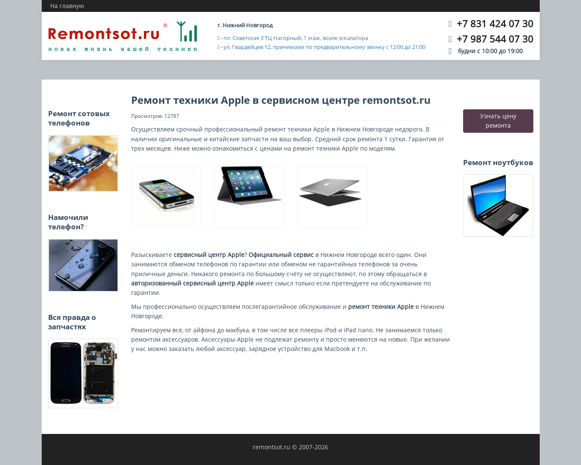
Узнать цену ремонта (498, 120)
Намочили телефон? (68, 221)
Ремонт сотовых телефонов (79, 118)
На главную (67, 6)
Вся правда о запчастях (72, 321)
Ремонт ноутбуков (498, 162)
